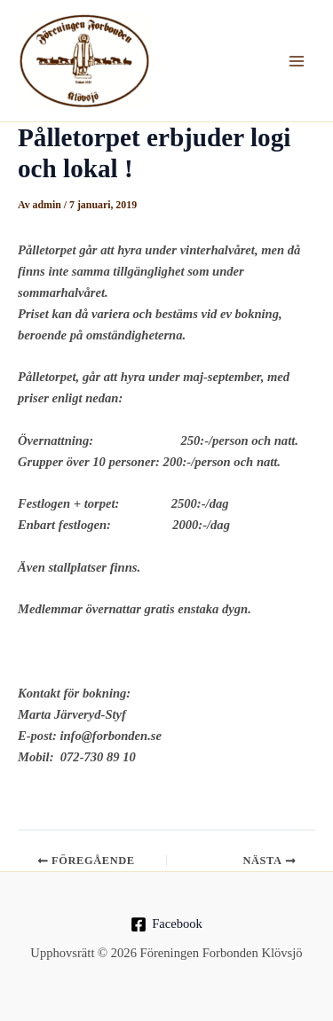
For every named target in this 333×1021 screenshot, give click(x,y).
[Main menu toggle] (296, 61)
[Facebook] (166, 924)
